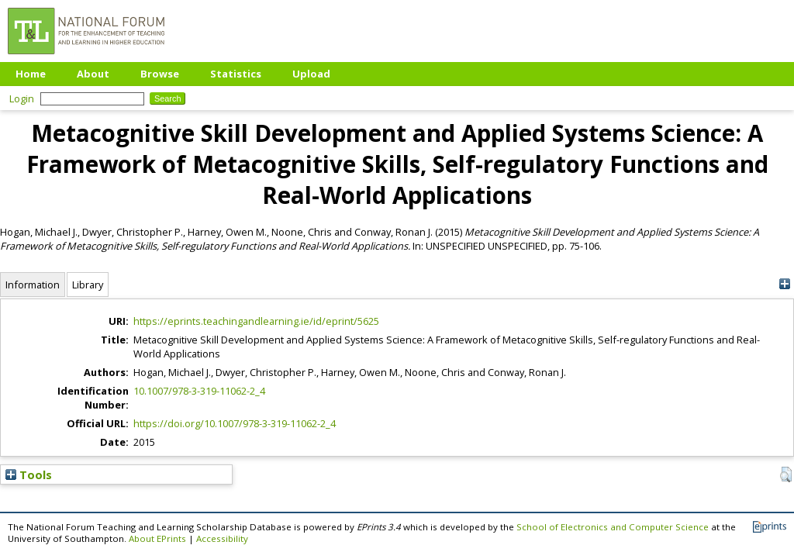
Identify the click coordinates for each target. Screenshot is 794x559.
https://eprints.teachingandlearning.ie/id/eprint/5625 (256, 321)
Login (21, 98)
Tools (28, 474)
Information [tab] (32, 285)
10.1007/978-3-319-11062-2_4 (199, 391)
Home (31, 74)
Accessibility (222, 538)
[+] (784, 284)
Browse (159, 74)
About (93, 74)
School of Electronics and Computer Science (612, 527)
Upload (311, 74)
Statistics (235, 74)
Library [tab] (87, 285)
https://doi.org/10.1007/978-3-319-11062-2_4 (234, 423)
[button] (786, 474)
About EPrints (157, 538)
